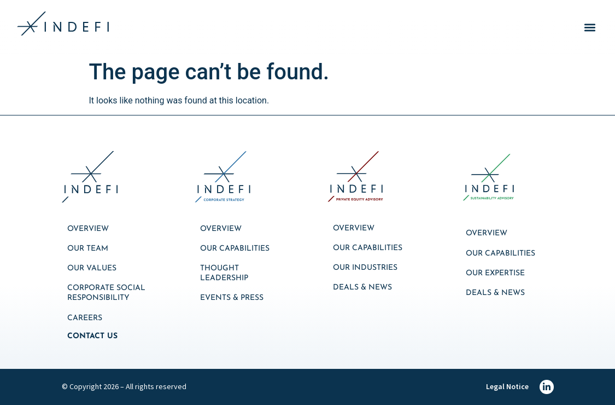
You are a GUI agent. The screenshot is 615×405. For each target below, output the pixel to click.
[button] (590, 28)
